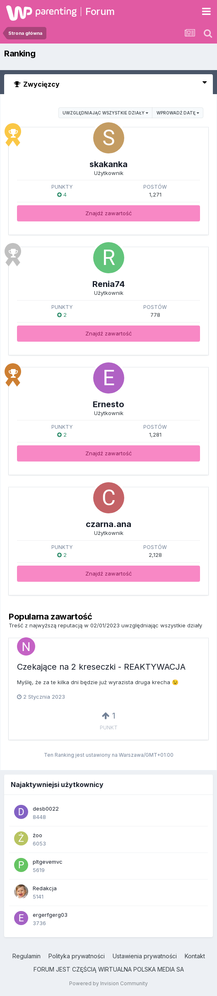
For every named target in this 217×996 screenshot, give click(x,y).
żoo (37, 835)
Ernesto (108, 404)
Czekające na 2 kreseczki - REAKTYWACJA (101, 667)
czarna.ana (108, 524)
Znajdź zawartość (108, 213)
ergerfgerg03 (50, 914)
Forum (100, 11)
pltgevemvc (48, 861)
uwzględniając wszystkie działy (105, 112)
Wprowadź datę (178, 112)
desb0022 (46, 808)
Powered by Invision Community (108, 983)
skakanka (108, 164)
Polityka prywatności (76, 956)
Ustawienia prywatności (145, 956)
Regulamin (26, 956)
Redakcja (45, 888)
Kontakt (195, 956)
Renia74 (108, 284)
